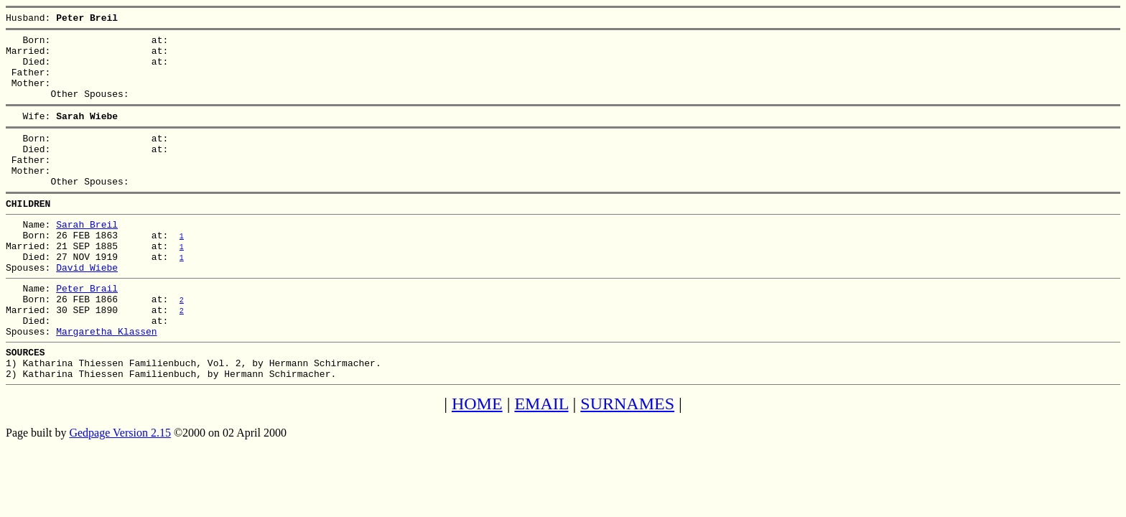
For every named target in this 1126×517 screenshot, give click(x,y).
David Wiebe (87, 308)
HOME (477, 461)
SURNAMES (627, 461)
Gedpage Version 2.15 (119, 491)
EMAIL (541, 461)
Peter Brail (87, 331)
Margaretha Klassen (106, 382)
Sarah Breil (87, 256)
